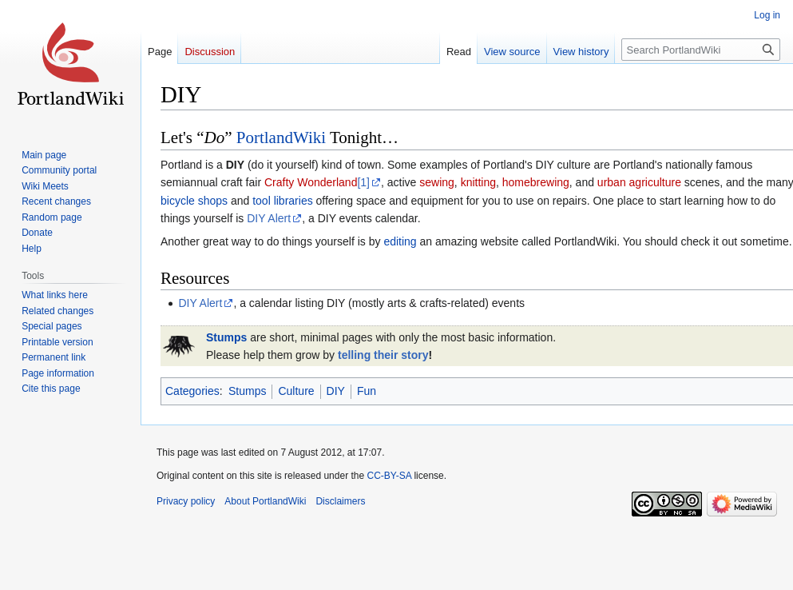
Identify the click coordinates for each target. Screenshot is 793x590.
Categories (192, 391)
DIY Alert (269, 218)
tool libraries (282, 200)
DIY (336, 391)
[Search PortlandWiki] (700, 49)
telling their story (383, 355)
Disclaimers (340, 501)
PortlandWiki (281, 137)
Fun (366, 391)
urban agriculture (639, 182)
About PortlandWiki (265, 501)
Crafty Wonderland (310, 182)
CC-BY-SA (389, 475)
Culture (296, 391)
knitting (478, 182)
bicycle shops (194, 200)
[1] (363, 182)
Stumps (226, 337)
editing (399, 241)
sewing (436, 182)
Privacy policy (186, 501)
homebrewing (535, 182)
